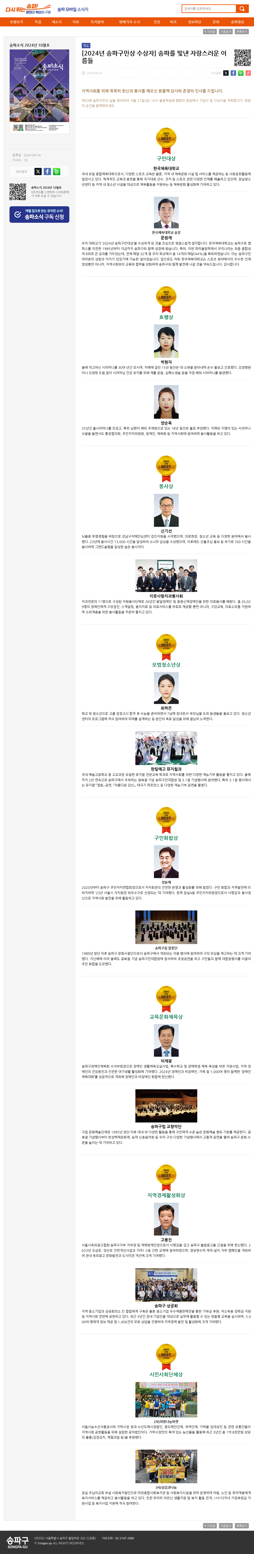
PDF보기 (23, 141)
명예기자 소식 (129, 22)
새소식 (57, 22)
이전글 (211, 31)
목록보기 (241, 31)
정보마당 (194, 22)
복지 (173, 22)
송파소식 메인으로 (47, 8)
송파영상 (237, 22)
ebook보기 (52, 141)
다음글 (225, 31)
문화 (216, 22)
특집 (38, 22)
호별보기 (16, 22)
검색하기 (242, 8)
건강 (157, 22)
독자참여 (97, 22)
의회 (75, 22)
